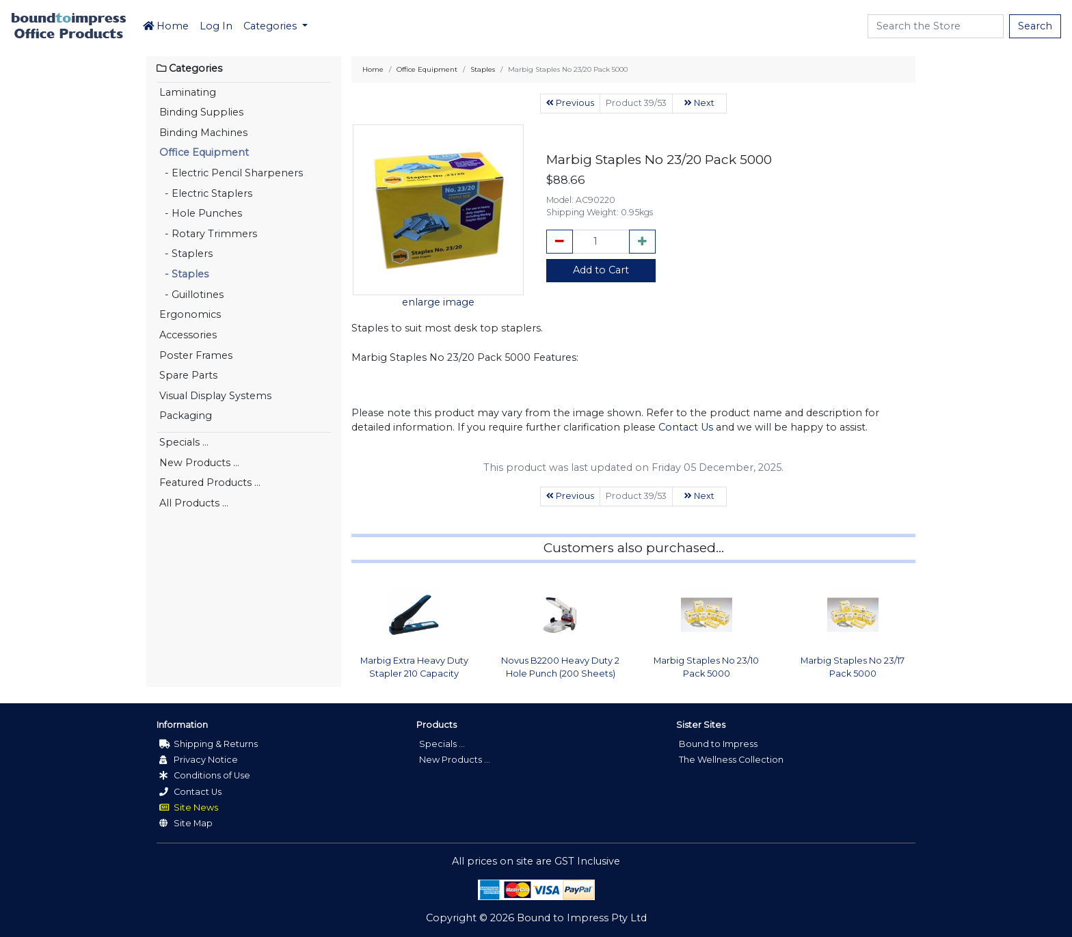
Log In (216, 26)
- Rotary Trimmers (208, 234)
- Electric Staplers (205, 193)
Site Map (186, 823)
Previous (570, 103)
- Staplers (186, 253)
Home (166, 26)
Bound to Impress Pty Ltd (582, 918)
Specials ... (184, 442)
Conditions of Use (204, 775)
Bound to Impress (718, 744)
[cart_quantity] (601, 242)
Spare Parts (188, 375)
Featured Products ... (209, 482)
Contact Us (685, 427)
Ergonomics (190, 314)
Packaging (185, 415)
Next (699, 103)
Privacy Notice (198, 760)
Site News (188, 807)
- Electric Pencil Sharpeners (231, 173)
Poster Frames (195, 355)
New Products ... (199, 463)
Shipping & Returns (208, 744)
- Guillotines (191, 294)
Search (1035, 26)
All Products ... (193, 503)
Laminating (187, 92)
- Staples (184, 274)
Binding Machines (203, 132)
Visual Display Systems (215, 396)
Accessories (188, 335)
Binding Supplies (201, 112)
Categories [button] (271, 26)
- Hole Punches (200, 213)
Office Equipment (204, 152)
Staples (482, 69)
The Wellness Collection (731, 760)
